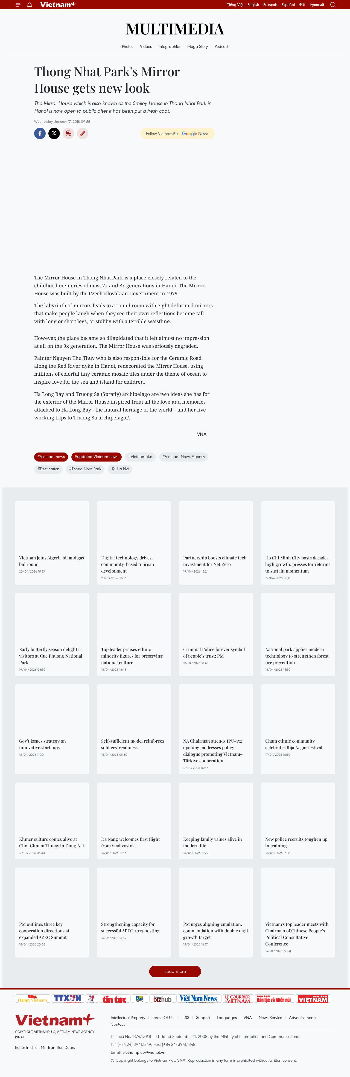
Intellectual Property (128, 1017)
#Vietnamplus (140, 456)
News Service (270, 1017)
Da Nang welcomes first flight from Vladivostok (130, 842)
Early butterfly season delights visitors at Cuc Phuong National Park (50, 655)
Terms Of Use (164, 1017)
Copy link (82, 133)
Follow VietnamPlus (162, 133)
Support (203, 1017)
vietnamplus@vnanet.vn (144, 1052)
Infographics (169, 46)
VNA (248, 1017)
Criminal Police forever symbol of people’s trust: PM (214, 652)
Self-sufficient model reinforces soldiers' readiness (132, 744)
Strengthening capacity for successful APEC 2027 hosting (130, 927)
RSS (185, 1017)
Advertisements (302, 1017)
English (253, 4)
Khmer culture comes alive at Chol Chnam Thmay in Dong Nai (51, 842)
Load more (175, 971)
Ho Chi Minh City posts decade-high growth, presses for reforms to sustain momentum (297, 564)
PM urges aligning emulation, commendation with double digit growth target (215, 930)
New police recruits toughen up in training (296, 842)
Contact (118, 1024)
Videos (146, 46)
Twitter (54, 133)
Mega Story (197, 46)
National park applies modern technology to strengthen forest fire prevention (297, 655)
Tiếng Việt (235, 4)
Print (68, 133)
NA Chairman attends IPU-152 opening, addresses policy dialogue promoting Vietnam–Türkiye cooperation (213, 750)
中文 (302, 5)
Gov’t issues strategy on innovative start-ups (42, 744)
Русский (317, 5)
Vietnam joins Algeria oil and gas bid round (51, 561)
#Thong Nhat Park (85, 468)
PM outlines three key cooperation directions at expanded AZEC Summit (44, 930)
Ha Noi (120, 468)
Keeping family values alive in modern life (212, 842)
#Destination (48, 468)
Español (288, 4)
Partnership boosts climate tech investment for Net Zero (215, 561)
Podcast (221, 46)
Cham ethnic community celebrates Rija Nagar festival (293, 744)
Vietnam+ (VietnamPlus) (58, 5)
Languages (227, 1017)
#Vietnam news (51, 456)
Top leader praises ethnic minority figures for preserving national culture (132, 655)
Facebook (40, 133)
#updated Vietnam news (96, 456)
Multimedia (175, 28)
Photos (127, 46)
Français (270, 4)
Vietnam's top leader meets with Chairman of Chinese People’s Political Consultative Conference (297, 934)
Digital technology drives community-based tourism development (127, 564)
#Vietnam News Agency (183, 456)
